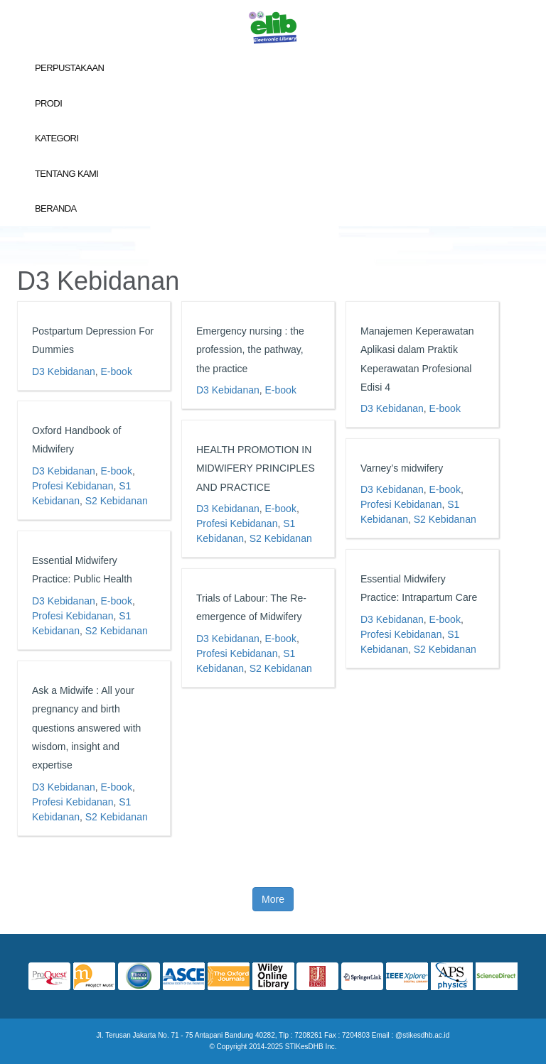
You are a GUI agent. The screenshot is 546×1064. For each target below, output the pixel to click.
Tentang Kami (66, 173)
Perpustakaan (69, 68)
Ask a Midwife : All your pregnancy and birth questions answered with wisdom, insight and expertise (86, 728)
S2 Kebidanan (116, 500)
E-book (116, 371)
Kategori (56, 138)
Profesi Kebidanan (72, 486)
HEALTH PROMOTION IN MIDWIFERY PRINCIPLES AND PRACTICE (255, 468)
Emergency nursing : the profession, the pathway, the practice (250, 349)
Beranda (56, 208)
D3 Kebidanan (63, 371)
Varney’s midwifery (401, 468)
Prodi (48, 103)
